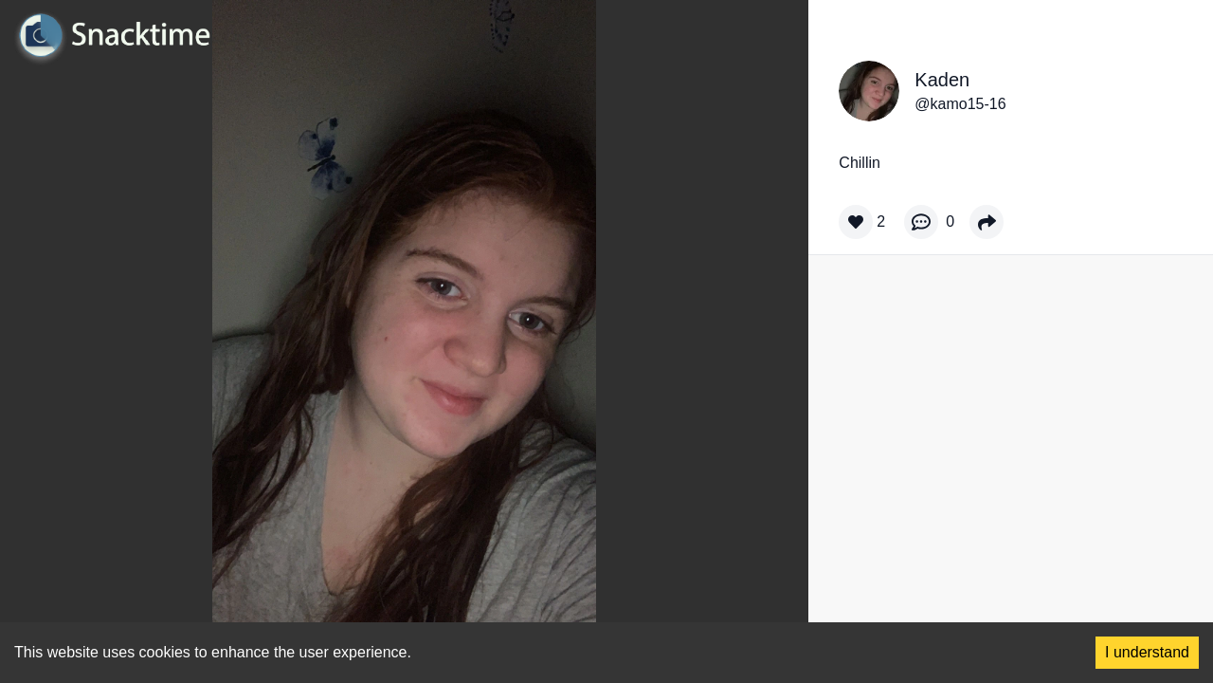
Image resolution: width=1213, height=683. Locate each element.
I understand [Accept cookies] (1147, 652)
